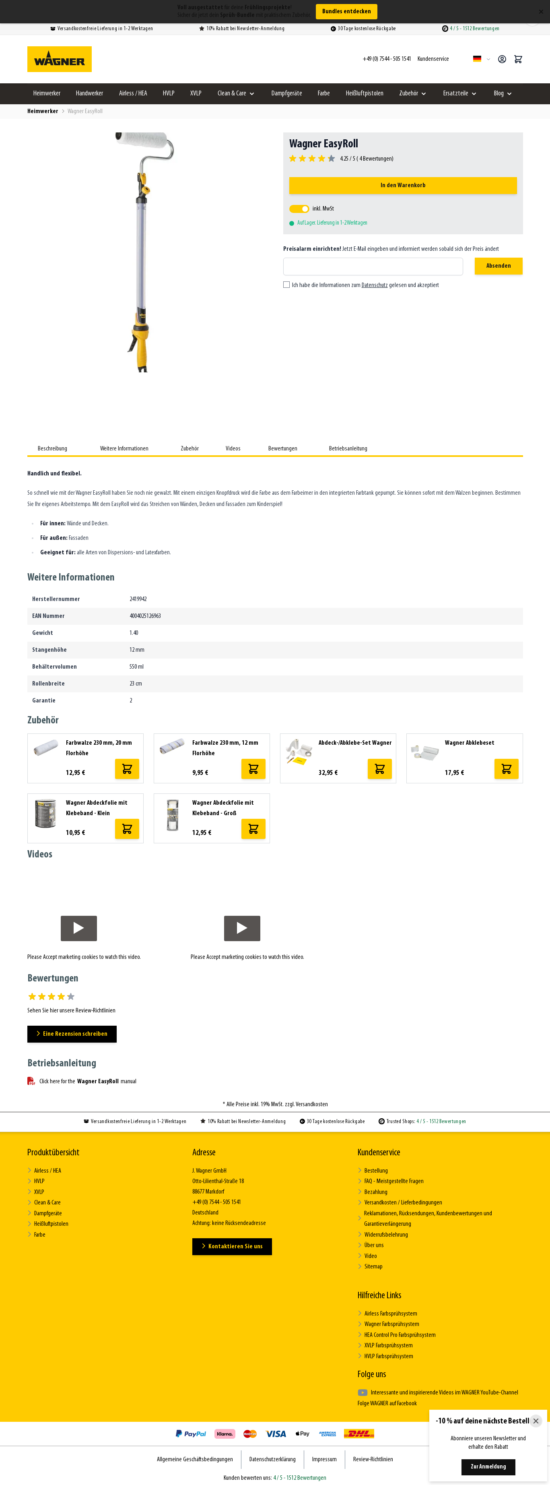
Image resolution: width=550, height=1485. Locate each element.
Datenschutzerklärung (272, 1456)
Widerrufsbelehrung (382, 1233)
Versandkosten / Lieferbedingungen (400, 1202)
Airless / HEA (133, 93)
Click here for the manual (81, 1081)
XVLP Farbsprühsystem (385, 1343)
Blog (499, 93)
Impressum (324, 1456)
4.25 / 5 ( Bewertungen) (365, 159)
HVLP (169, 93)
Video (367, 1254)
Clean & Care (232, 93)
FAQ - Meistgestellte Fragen (390, 1181)
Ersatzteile (455, 93)
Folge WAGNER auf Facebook (387, 1400)
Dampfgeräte (287, 93)
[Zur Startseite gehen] (59, 59)
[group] (341, 159)
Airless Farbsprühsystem (387, 1311)
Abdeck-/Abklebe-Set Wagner (355, 743)
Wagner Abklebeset (469, 743)
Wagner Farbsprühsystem (388, 1322)
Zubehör (408, 93)
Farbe (324, 93)
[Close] (535, 1421)
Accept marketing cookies (70, 957)
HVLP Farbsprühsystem (385, 1353)
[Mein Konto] (502, 59)
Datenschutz (375, 285)
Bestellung (372, 1170)
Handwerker (89, 93)
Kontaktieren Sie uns (232, 1246)
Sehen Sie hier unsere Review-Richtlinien (71, 1011)
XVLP (196, 93)
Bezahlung (372, 1191)
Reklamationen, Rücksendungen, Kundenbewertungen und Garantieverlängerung (424, 1218)
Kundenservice (379, 1153)
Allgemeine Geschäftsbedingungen (195, 1456)
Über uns (370, 1244)
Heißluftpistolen (364, 93)
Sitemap (370, 1265)
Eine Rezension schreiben (72, 1034)
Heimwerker (46, 93)
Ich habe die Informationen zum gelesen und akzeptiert (365, 285)
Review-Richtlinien (373, 1456)
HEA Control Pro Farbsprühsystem (396, 1332)
